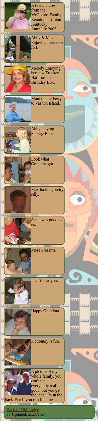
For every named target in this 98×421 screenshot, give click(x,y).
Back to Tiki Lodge (23, 409)
